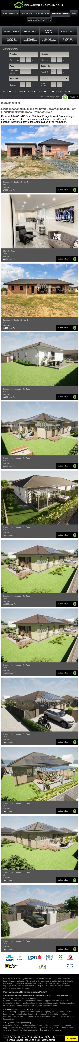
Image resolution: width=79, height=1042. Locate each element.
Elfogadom (71, 1039)
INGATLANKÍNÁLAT (10, 14)
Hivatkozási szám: (14, 72)
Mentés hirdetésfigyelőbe (49, 97)
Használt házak (30, 31)
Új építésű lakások (49, 31)
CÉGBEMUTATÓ (27, 14)
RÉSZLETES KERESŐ (60, 14)
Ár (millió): (45, 72)
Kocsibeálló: (19, 91)
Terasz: (41, 91)
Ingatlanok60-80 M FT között (49, 40)
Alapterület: (45, 60)
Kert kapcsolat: (62, 91)
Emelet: (13, 85)
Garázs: (6, 91)
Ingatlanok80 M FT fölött (67, 40)
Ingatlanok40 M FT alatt (11, 40)
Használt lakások (11, 31)
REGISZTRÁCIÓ (34, 20)
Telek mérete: (44, 85)
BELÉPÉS (47, 20)
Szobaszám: (14, 60)
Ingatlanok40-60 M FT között (30, 40)
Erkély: (31, 91)
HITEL (74, 14)
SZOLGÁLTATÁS (42, 14)
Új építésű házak (67, 31)
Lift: (50, 91)
